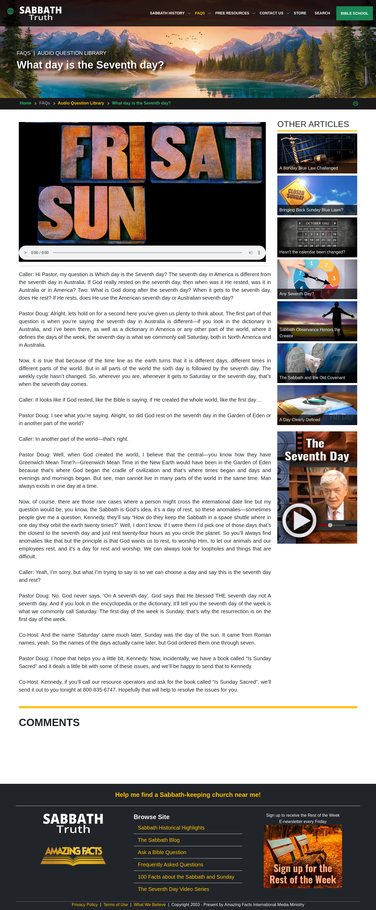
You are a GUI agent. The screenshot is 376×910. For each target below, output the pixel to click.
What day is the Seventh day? (141, 103)
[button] (10, 11)
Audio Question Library (81, 103)
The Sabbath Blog (159, 840)
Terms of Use (115, 904)
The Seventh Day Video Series (173, 889)
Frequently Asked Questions (170, 864)
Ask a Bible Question (162, 852)
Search (322, 13)
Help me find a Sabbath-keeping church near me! (188, 794)
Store (300, 13)
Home (25, 103)
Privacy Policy (85, 904)
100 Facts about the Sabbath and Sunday (186, 877)
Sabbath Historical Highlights (171, 828)
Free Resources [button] (235, 13)
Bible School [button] (354, 13)
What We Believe (150, 904)
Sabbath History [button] (170, 13)
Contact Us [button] (275, 13)
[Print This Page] (355, 103)
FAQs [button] (203, 13)
